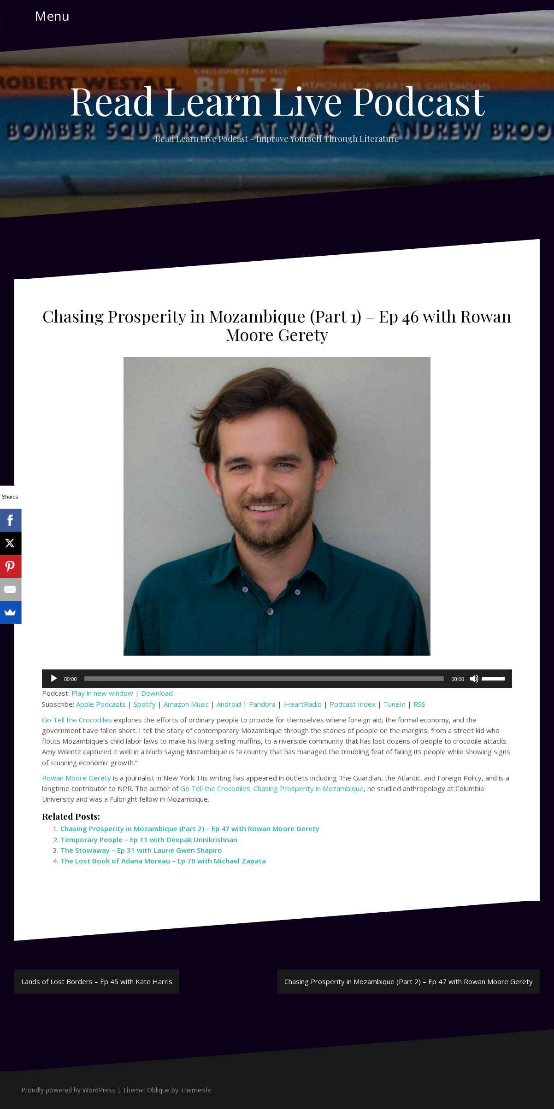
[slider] (264, 678)
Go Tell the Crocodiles (77, 719)
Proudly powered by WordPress (68, 1090)
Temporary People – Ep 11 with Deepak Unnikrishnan (148, 839)
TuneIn (394, 704)
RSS (419, 704)
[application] (277, 678)
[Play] (54, 678)
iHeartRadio (302, 704)
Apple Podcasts (101, 704)
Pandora (262, 704)
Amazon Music (186, 704)
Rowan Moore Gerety (76, 777)
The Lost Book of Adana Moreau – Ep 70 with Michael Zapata (163, 860)
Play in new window (102, 693)
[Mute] (474, 678)
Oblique (158, 1090)
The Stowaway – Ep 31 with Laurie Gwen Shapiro (141, 850)
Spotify (145, 704)
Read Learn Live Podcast (277, 100)
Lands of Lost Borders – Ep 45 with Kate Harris (96, 981)
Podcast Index (353, 704)
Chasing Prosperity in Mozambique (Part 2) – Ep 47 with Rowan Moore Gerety (189, 828)
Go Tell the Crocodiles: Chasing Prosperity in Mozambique (272, 788)
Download (157, 693)
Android (229, 704)
